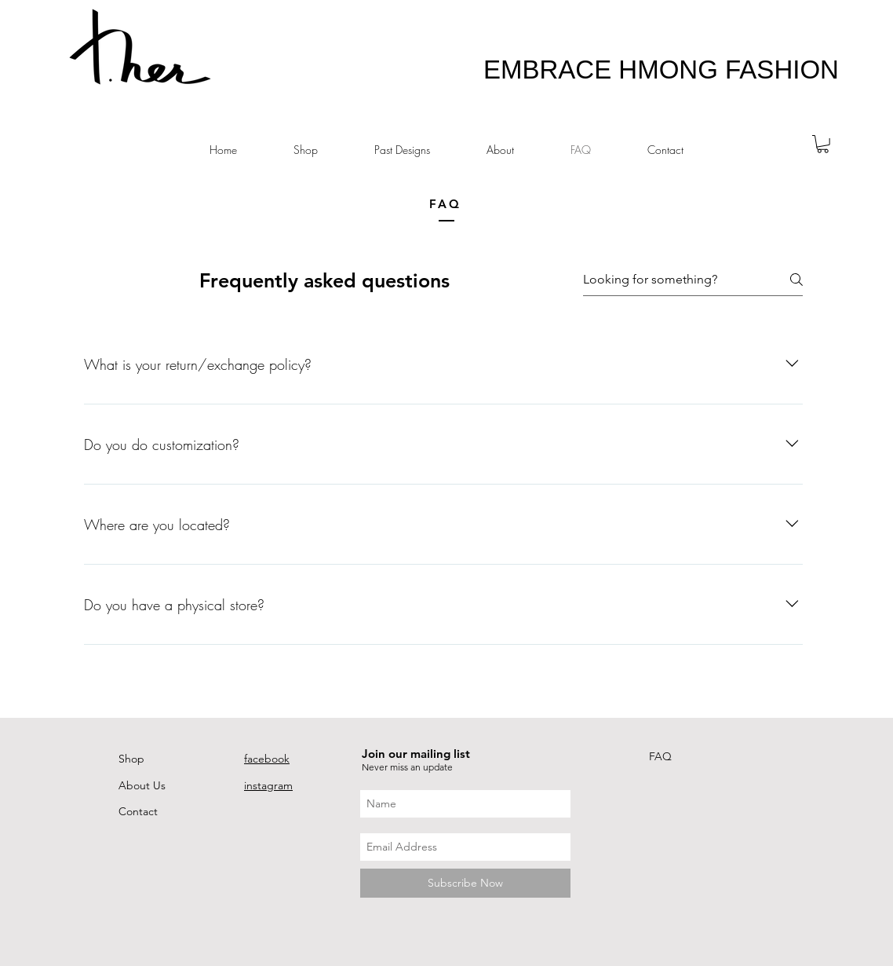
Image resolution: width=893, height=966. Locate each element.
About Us (142, 785)
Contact (138, 811)
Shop (131, 759)
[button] (822, 144)
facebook (267, 759)
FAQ (660, 756)
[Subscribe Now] (465, 883)
